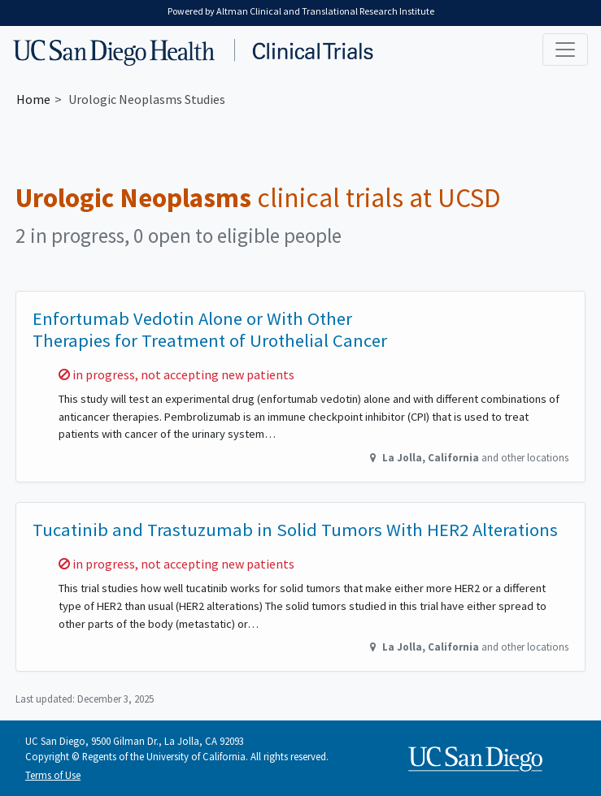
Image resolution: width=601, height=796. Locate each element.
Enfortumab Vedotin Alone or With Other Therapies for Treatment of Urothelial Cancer (210, 329)
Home (33, 99)
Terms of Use (53, 774)
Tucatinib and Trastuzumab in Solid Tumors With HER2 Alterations (295, 529)
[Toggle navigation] (565, 49)
